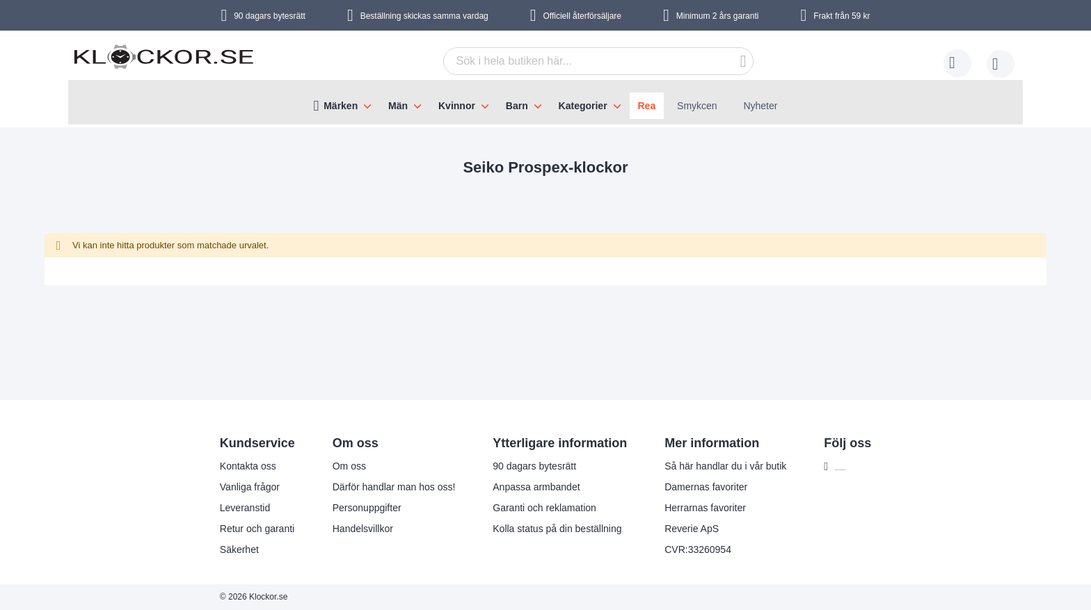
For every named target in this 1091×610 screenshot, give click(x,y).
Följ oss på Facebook (853, 466)
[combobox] (598, 61)
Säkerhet (210, 549)
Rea (647, 105)
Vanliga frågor (221, 486)
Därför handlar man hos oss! (365, 486)
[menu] (545, 102)
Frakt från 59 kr (841, 16)
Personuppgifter (338, 507)
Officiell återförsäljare (582, 16)
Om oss (320, 466)
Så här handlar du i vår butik (697, 466)
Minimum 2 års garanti (717, 16)
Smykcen (697, 105)
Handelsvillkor (334, 528)
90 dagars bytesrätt (269, 16)
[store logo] (163, 64)
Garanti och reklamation (516, 507)
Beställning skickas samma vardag (424, 16)
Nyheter (760, 105)
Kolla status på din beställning (529, 528)
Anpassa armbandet (508, 486)
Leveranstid (216, 507)
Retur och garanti (228, 528)
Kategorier (583, 105)
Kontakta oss (219, 466)
